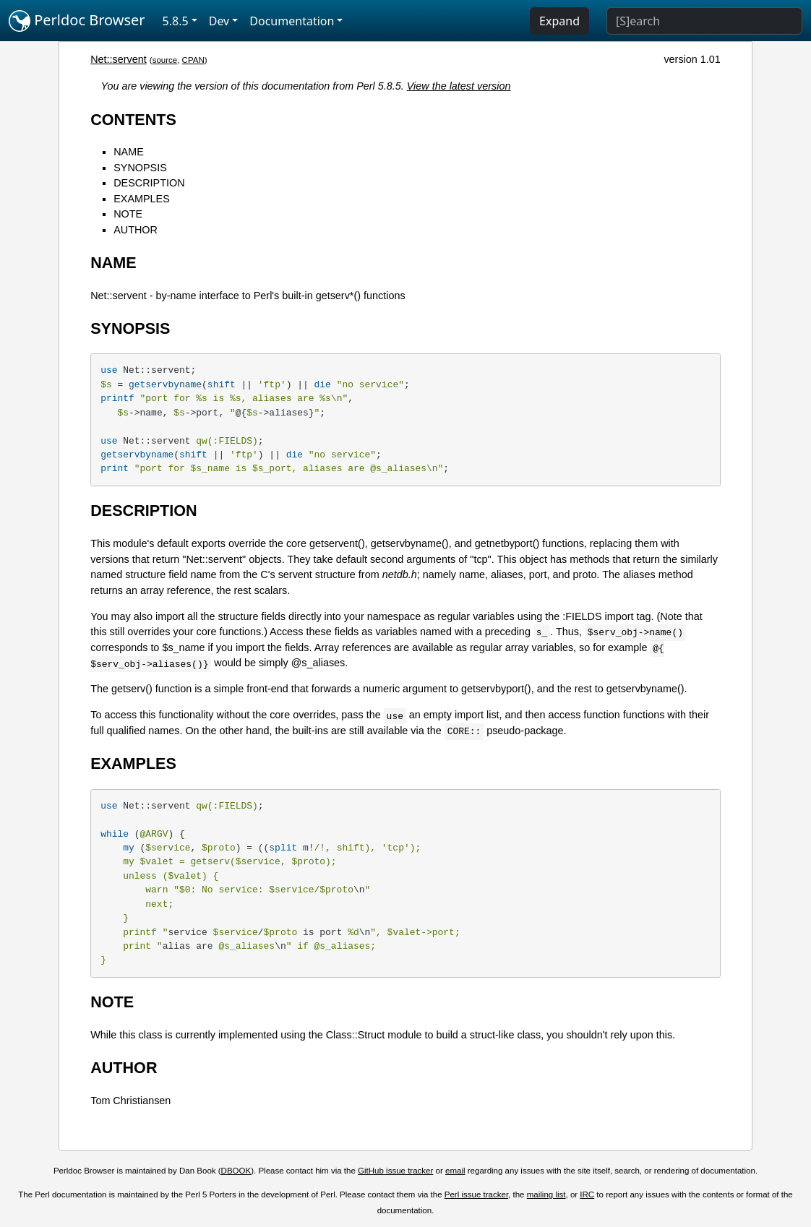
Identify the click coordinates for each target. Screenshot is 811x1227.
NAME (128, 152)
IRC (587, 1194)
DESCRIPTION (148, 183)
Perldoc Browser (77, 21)
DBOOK (236, 1170)
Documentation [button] (291, 21)
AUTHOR (135, 230)
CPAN (193, 60)
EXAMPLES (141, 198)
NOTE (127, 214)
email (455, 1170)
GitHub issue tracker (395, 1170)
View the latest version (459, 86)
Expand (559, 21)
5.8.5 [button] (176, 21)
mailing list (546, 1194)
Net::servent (118, 59)
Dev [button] (219, 21)
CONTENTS (133, 120)
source (165, 60)
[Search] (704, 21)
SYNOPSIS (140, 167)
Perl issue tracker (476, 1194)
